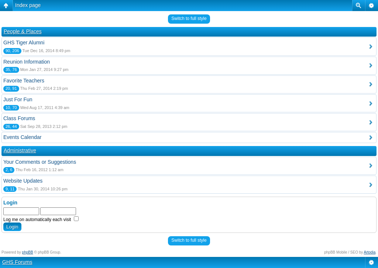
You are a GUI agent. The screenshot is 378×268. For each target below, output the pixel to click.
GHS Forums (17, 262)
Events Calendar (22, 137)
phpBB (27, 252)
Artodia (370, 252)
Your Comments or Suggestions (39, 162)
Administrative (20, 150)
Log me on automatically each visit (41, 219)
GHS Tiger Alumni (23, 42)
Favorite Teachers (23, 81)
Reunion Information (26, 62)
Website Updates (22, 181)
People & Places (23, 31)
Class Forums (19, 118)
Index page (28, 5)
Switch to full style (188, 18)
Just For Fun (17, 99)
